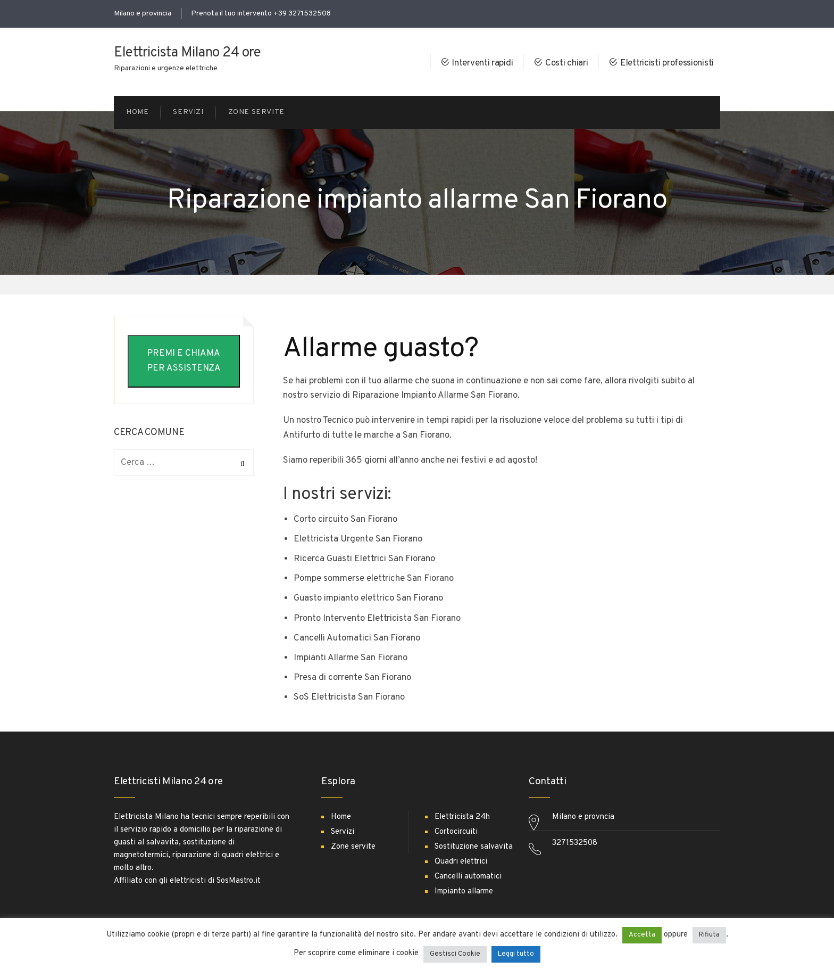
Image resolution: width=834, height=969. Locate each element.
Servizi (342, 832)
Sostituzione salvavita (474, 847)
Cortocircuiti (456, 832)
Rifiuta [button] (709, 935)
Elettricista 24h (462, 817)
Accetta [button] (642, 935)
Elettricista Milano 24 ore (187, 53)
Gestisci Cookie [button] (455, 954)
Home (341, 817)
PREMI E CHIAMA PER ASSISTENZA (184, 361)
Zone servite (353, 847)
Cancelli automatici (468, 877)
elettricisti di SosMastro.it (215, 881)
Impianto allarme (464, 891)
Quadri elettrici (461, 862)
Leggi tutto (516, 954)
